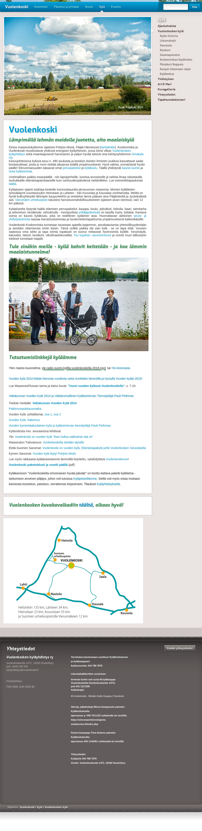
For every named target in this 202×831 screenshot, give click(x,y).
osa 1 (48, 414)
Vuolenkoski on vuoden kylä (61, 448)
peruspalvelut (72, 168)
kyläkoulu (91, 168)
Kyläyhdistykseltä (108, 484)
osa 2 (57, 414)
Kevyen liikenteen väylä (175, 69)
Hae (194, 6)
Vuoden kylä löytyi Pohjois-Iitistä (54, 453)
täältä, (86, 505)
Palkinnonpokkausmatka (25, 408)
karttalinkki (108, 147)
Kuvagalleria (166, 89)
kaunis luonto (131, 168)
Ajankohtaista (167, 26)
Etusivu (116, 7)
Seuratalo (166, 45)
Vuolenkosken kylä (171, 31)
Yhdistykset (166, 79)
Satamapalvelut (170, 55)
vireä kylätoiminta (20, 171)
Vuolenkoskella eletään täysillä (63, 442)
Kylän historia (169, 36)
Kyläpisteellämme (85, 478)
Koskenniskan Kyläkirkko (176, 59)
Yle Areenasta (120, 368)
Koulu (89, 7)
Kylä (102, 8)
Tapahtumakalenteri (171, 100)
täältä (12, 184)
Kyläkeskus (167, 74)
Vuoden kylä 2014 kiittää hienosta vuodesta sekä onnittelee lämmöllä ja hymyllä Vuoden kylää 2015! (75, 378)
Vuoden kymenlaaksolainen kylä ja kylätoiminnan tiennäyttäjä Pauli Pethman (60, 425)
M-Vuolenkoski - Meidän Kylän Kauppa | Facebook (97, 696)
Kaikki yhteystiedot (180, 648)
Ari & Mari (164, 84)
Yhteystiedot (166, 94)
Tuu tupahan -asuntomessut (92, 235)
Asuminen (41, 7)
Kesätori (165, 50)
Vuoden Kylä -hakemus (24, 420)
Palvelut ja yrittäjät (66, 7)
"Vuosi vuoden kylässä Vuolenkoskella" (96, 386)
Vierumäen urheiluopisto (31, 200)
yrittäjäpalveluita (89, 212)
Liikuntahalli (168, 40)
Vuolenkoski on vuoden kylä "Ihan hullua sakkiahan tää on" (53, 436)
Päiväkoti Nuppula (171, 64)
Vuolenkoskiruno (117, 459)
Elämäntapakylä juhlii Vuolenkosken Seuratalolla (113, 448)
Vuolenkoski (16, 6)
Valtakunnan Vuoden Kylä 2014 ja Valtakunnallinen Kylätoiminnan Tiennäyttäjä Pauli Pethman (71, 396)
